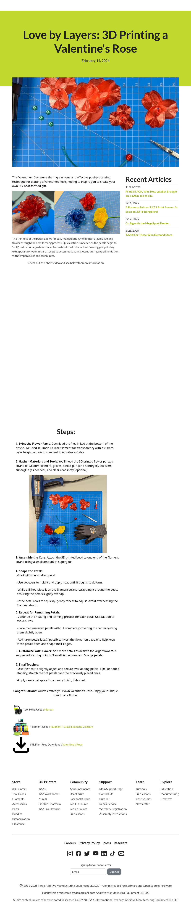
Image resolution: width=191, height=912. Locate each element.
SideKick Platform (50, 803)
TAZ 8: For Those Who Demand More (148, 234)
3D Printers (19, 788)
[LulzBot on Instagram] (70, 852)
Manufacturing (170, 793)
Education (167, 788)
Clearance (18, 823)
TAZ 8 (42, 788)
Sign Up (114, 871)
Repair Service (108, 803)
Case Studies (143, 798)
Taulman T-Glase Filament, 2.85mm (71, 726)
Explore (166, 782)
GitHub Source (79, 803)
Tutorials (141, 788)
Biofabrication (21, 818)
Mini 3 (43, 798)
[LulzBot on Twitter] (87, 852)
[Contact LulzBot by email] (121, 852)
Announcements (80, 788)
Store (16, 782)
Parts (15, 808)
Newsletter (143, 803)
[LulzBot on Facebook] (78, 852)
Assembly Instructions (113, 813)
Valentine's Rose (72, 744)
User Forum (77, 793)
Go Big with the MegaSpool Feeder (147, 223)
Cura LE (104, 798)
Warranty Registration (113, 808)
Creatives (166, 798)
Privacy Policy (89, 843)
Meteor (49, 709)
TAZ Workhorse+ (49, 793)
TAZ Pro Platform (49, 808)
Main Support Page (111, 788)
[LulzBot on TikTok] (113, 852)
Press (107, 843)
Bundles (17, 813)
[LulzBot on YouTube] (95, 852)
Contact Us (106, 793)
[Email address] (88, 871)
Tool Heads (19, 793)
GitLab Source (78, 808)
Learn (140, 782)
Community (79, 782)
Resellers (120, 843)
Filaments (18, 798)
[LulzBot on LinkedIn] (104, 852)
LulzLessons (77, 813)
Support (105, 782)
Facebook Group (80, 798)
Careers (70, 843)
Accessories (19, 803)
